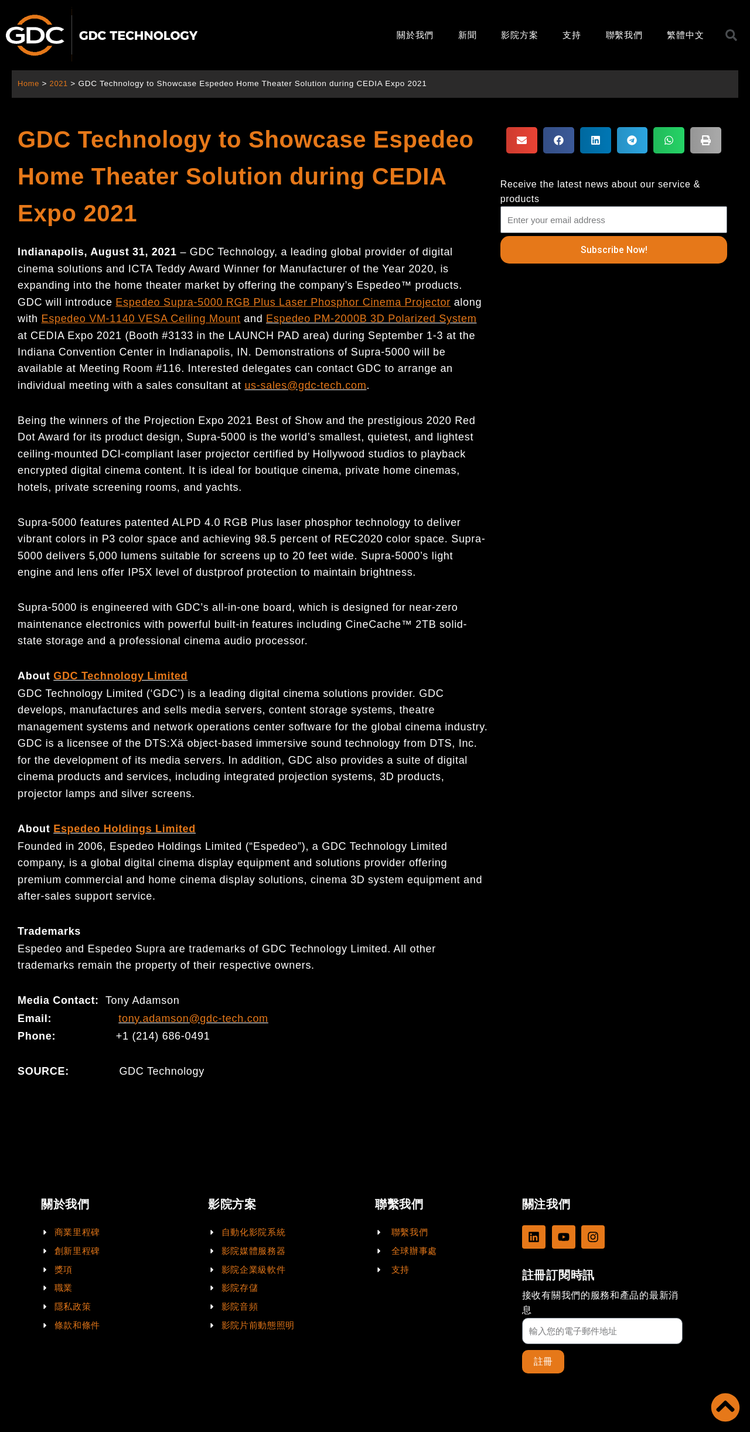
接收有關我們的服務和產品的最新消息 (600, 1302)
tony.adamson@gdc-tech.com (193, 1018)
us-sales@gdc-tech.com (305, 385)
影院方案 (519, 35)
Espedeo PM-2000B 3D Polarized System (371, 318)
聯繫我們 (624, 35)
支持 (571, 35)
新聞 (467, 35)
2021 (60, 83)
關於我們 (415, 35)
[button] (521, 140)
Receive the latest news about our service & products (600, 191)
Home (29, 83)
